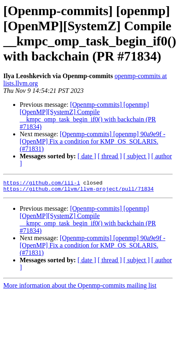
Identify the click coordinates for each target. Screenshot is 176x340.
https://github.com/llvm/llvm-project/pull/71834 (78, 191)
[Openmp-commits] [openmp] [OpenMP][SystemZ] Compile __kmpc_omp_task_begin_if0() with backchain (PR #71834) (88, 115)
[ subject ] (136, 156)
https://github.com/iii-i (41, 183)
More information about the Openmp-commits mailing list (79, 287)
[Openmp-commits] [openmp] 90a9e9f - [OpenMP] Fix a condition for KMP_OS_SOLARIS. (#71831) (92, 141)
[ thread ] (110, 156)
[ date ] (87, 156)
